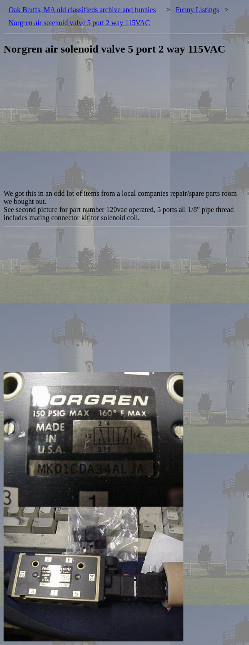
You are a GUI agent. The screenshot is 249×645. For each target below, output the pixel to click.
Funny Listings (197, 9)
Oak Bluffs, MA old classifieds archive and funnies (82, 9)
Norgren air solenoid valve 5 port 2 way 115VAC (79, 23)
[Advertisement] (126, 127)
